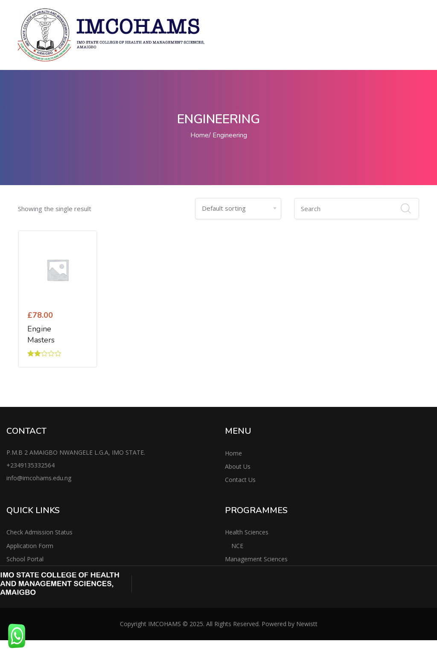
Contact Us (240, 480)
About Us (238, 466)
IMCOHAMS (164, 624)
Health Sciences (246, 532)
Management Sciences (256, 559)
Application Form (29, 546)
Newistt (307, 624)
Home (199, 135)
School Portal (25, 559)
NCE (237, 546)
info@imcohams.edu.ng (38, 478)
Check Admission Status (39, 532)
